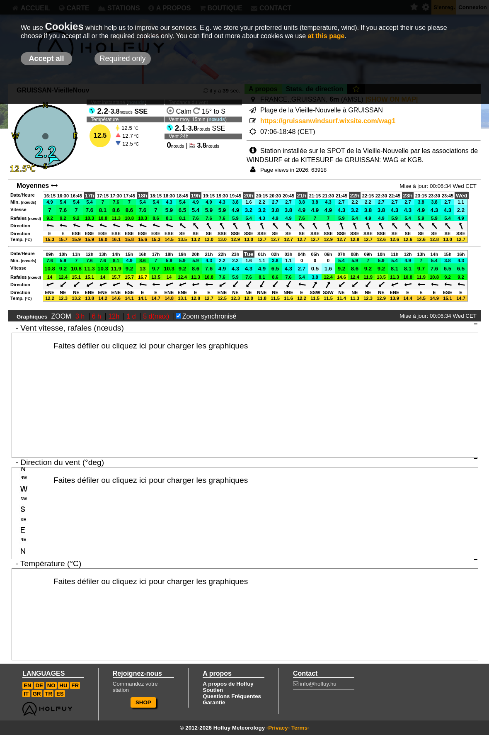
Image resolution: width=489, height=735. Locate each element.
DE (39, 685)
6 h (97, 316)
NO (51, 685)
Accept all (46, 58)
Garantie (214, 702)
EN (27, 685)
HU (63, 685)
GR (37, 694)
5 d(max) (157, 316)
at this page (326, 35)
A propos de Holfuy (228, 684)
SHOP (143, 702)
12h (114, 316)
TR (48, 694)
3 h (81, 316)
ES (60, 694)
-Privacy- (278, 728)
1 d (132, 316)
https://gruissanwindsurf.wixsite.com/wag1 (327, 120)
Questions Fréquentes (232, 696)
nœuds (216, 119)
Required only (122, 58)
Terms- (300, 728)
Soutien (213, 690)
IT (26, 694)
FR (75, 685)
